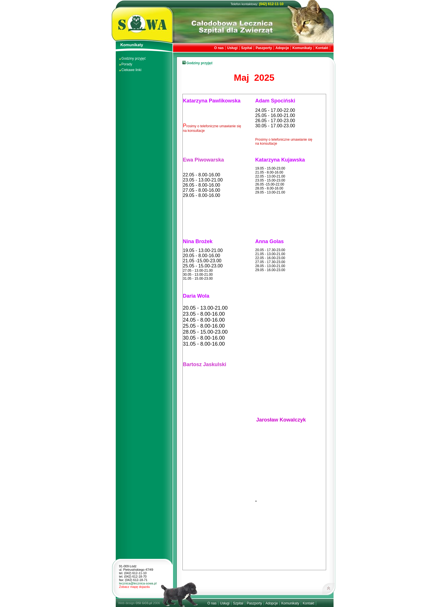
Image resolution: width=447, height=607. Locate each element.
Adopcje (282, 48)
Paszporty (264, 48)
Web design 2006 (139, 603)
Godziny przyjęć (133, 59)
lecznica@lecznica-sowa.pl (138, 583)
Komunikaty (302, 48)
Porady (126, 64)
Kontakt (322, 48)
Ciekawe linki (131, 70)
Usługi (232, 48)
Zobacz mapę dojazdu (134, 586)
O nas (219, 48)
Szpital (246, 48)
